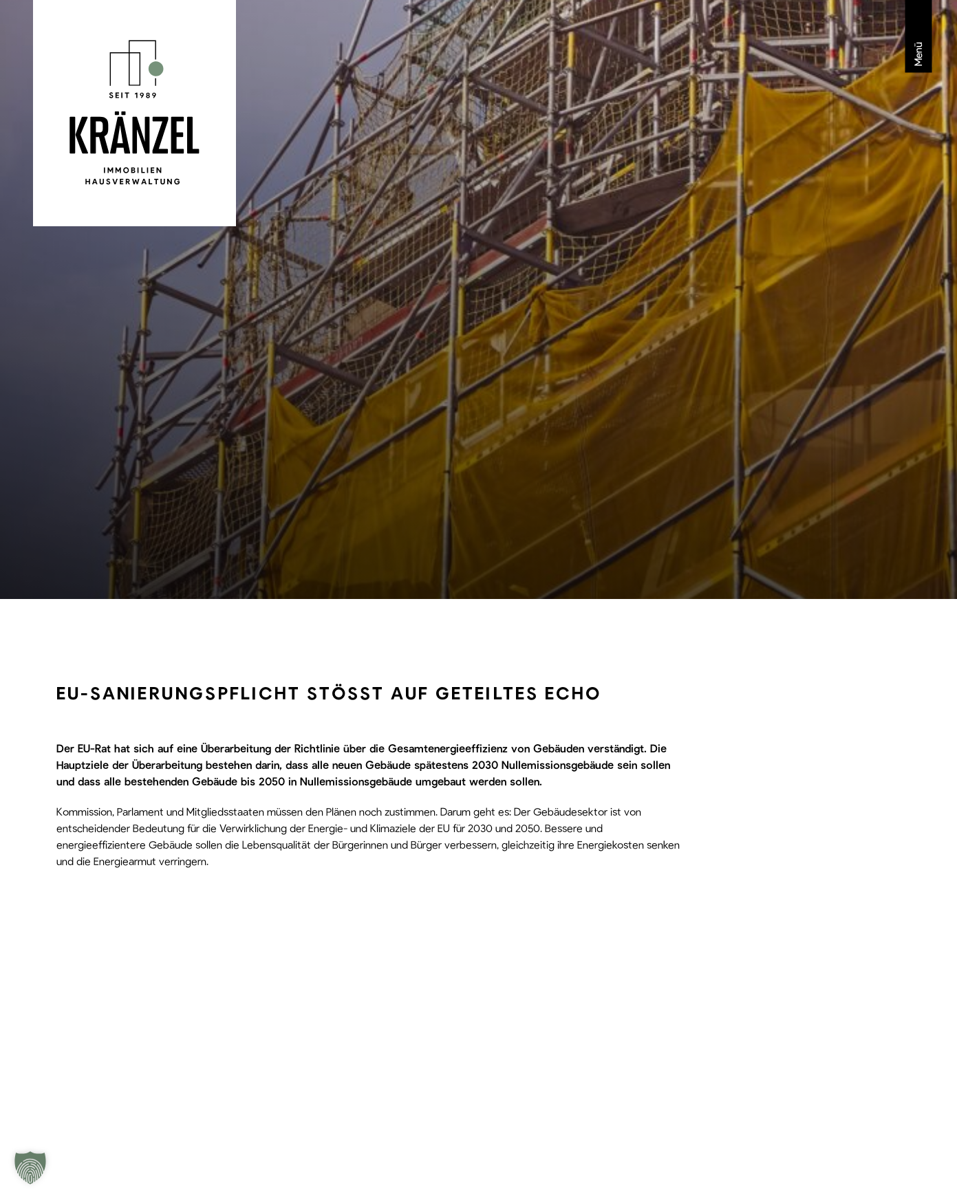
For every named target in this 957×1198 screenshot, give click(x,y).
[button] (30, 1167)
